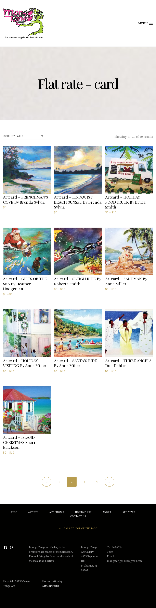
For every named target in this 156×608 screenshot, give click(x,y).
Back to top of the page (78, 528)
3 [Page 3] (84, 481)
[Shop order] (24, 136)
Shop (14, 512)
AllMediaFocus (50, 586)
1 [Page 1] (59, 481)
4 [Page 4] (97, 481)
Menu (145, 23)
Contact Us (78, 516)
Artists (33, 512)
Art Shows (56, 512)
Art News (128, 512)
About (107, 512)
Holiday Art (83, 512)
